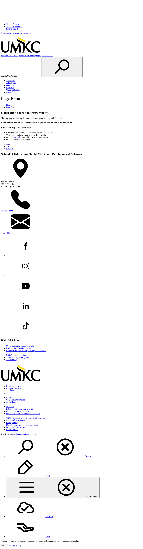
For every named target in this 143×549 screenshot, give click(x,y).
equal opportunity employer (23, 434)
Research (10, 87)
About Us (10, 92)
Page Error (10, 107)
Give (28, 536)
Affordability (11, 360)
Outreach (10, 85)
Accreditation (12, 402)
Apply (8, 144)
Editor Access (12, 429)
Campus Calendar (13, 388)
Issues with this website (16, 427)
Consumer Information (15, 400)
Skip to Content (12, 24)
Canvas (19, 411)
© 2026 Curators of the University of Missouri (25, 418)
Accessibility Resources (16, 420)
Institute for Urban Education (18, 348)
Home (8, 105)
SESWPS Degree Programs (17, 357)
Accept (4, 546)
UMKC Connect (23, 413)
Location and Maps (14, 386)
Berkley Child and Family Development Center (26, 350)
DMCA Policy (22, 425)
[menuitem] (74, 447)
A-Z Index (17, 137)
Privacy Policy (12, 423)
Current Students (13, 90)
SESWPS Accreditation (16, 355)
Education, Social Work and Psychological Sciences (27, 55)
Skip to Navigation (14, 26)
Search (48, 456)
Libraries (10, 397)
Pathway (19, 409)
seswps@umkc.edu (9, 233)
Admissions (11, 83)
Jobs (8, 393)
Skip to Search (12, 29)
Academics (10, 80)
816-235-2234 (7, 211)
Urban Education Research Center (20, 346)
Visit (8, 146)
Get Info (9, 149)
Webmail (10, 406)
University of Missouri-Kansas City (16, 33)
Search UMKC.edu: (9, 76)
